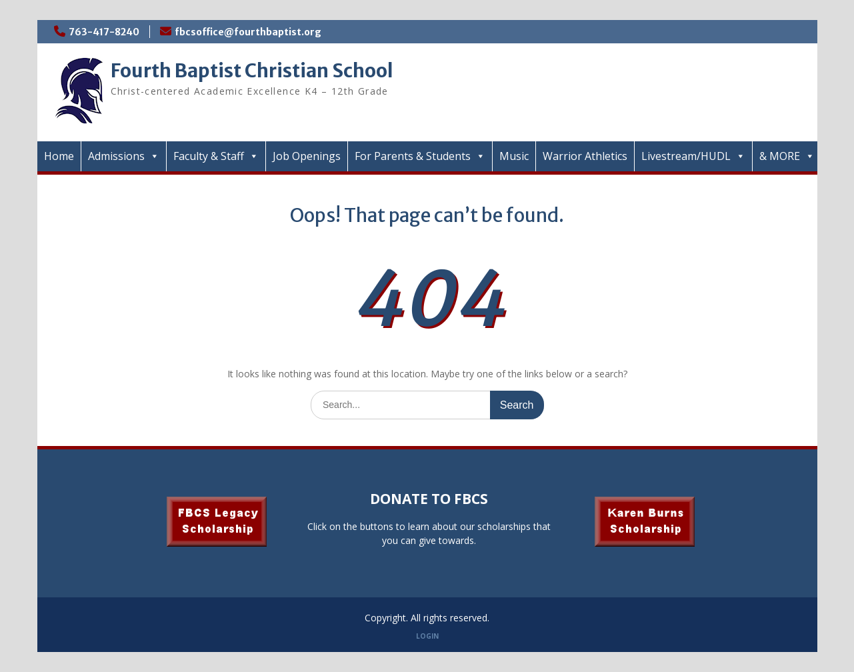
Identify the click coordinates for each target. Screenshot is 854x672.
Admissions (123, 156)
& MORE (787, 156)
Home (59, 156)
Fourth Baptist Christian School (252, 71)
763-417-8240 (104, 32)
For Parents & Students (420, 156)
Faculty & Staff (216, 156)
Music (514, 156)
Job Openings (307, 156)
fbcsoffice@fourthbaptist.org (248, 32)
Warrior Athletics (585, 156)
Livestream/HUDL (693, 156)
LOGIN (427, 636)
